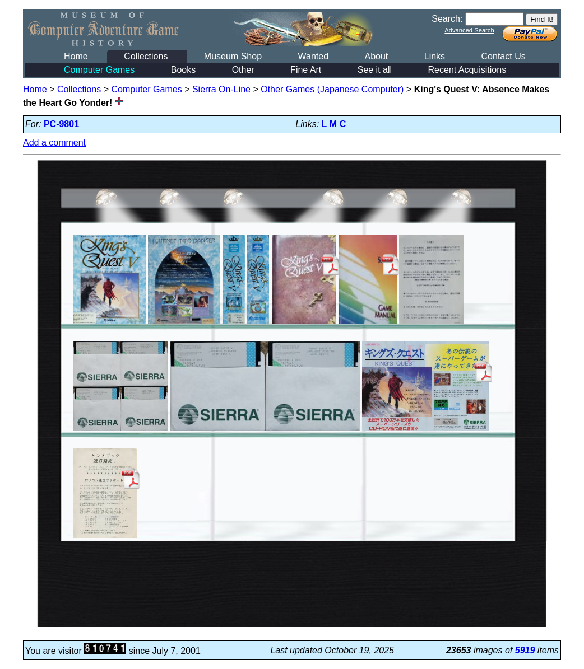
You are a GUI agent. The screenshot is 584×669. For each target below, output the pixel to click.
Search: (447, 19)
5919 (525, 650)
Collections (146, 56)
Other (243, 69)
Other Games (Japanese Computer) (332, 89)
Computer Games (99, 69)
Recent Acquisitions (467, 69)
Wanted (313, 56)
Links (434, 56)
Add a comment (54, 142)
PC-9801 (61, 124)
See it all (375, 69)
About (376, 56)
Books (183, 69)
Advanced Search (469, 30)
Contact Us (503, 56)
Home (76, 56)
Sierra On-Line (221, 89)
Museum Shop (233, 56)
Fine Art (305, 69)
